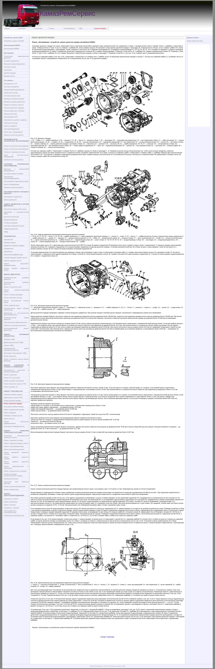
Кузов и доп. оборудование (13, 132)
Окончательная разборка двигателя (16, 283)
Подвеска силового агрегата (14, 105)
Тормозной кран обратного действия (16, 482)
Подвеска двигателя (11, 229)
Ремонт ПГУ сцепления (12, 378)
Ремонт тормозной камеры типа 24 (16, 443)
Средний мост (9, 248)
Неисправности (69, 28)
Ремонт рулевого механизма (14, 381)
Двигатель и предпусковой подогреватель (16, 169)
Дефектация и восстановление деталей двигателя (16, 314)
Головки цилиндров (10, 223)
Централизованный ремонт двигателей (16, 329)
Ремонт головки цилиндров (13, 294)
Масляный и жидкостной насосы (15, 209)
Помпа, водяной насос (12, 305)
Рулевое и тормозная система (14, 152)
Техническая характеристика (14, 515)
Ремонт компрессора (11, 489)
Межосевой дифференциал (13, 254)
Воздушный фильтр (11, 220)
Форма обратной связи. (195, 41)
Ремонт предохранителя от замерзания (16, 467)
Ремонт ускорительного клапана (15, 471)
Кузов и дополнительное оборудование (16, 155)
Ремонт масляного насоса (13, 297)
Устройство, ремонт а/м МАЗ (14, 41)
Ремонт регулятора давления (14, 449)
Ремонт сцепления (10, 375)
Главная (7, 28)
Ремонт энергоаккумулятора (14, 446)
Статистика (38, 28)
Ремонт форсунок (10, 356)
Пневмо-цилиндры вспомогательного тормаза (13, 475)
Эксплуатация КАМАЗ (11, 48)
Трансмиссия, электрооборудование (11, 177)
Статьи (51, 28)
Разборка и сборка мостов (13, 415)
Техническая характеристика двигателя (16, 57)
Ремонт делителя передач (13, 403)
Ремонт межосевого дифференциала (16, 422)
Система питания (10, 67)
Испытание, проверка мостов (14, 426)
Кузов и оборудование (11, 184)
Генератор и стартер (11, 499)
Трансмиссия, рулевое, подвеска (15, 120)
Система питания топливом (13, 173)
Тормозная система (11, 123)
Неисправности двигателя (13, 197)
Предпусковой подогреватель (14, 90)
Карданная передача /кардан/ (14, 245)
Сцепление (8, 70)
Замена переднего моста (12, 260)
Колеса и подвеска (10, 126)
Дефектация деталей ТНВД (13, 342)
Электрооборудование (12, 129)
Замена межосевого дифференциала (16, 264)
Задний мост (8, 251)
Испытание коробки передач (14, 406)
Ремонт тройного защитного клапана (16, 462)
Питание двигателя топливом (14, 111)
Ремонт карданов (10, 412)
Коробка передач (10, 73)
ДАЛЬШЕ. (111, 637)
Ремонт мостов (9, 418)
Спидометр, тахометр (11, 508)
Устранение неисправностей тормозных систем (16, 436)
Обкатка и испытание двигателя (15, 325)
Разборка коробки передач (13, 394)
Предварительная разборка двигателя (16, 278)
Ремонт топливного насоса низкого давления (16, 360)
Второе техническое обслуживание (16, 149)
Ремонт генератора (10, 502)
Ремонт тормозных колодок (13, 440)
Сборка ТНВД (8, 345)
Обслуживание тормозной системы (16, 181)
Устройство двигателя (11, 61)
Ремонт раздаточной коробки (14, 409)
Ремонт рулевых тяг (11, 387)
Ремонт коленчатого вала (13, 287)
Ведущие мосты (9, 76)
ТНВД (6, 232)
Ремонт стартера (10, 505)
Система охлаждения (11, 87)
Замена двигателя (10, 200)
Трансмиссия (8, 239)
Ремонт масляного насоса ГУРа (15, 384)
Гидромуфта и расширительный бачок (16, 213)
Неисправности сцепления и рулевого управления (16, 371)
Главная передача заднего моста (15, 257)
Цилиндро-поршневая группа (14, 226)
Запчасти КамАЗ (100, 28)
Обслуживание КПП (11, 117)
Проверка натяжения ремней (14, 99)
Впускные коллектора (11, 217)
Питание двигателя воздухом (14, 108)
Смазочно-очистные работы (13, 135)
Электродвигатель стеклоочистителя (10, 511)
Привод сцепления (10, 114)
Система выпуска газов (12, 96)
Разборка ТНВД (9, 339)
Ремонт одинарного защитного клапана (16, 453)
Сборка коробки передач (12, 400)
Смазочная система (11, 93)
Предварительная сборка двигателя (16, 318)
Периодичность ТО (10, 83)
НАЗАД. (103, 637)
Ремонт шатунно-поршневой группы (16, 290)
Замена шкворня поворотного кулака (16, 269)
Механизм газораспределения (14, 64)
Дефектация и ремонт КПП (13, 397)
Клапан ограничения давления (14, 486)
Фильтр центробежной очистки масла (16, 301)
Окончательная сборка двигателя (15, 322)
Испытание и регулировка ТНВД (15, 353)
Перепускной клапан (11, 479)
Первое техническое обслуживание (16, 146)
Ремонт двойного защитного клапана (16, 458)
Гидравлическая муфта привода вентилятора (16, 309)
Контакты (22, 28)
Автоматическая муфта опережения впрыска (16, 349)
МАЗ (81, 28)
